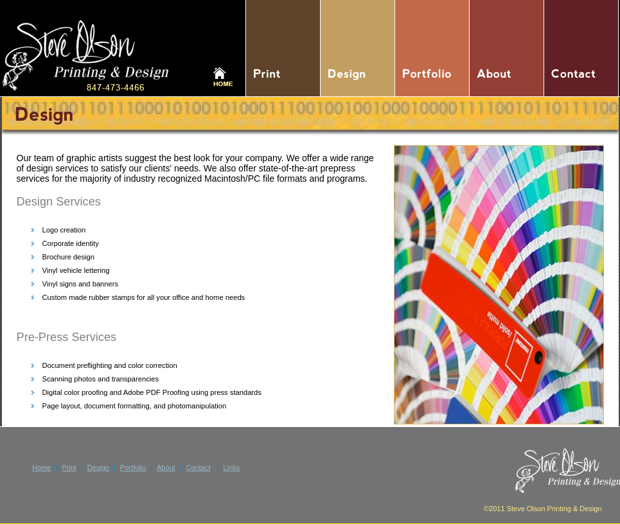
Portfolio (133, 467)
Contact (198, 467)
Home (41, 467)
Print (69, 467)
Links (231, 467)
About (166, 467)
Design (98, 467)
